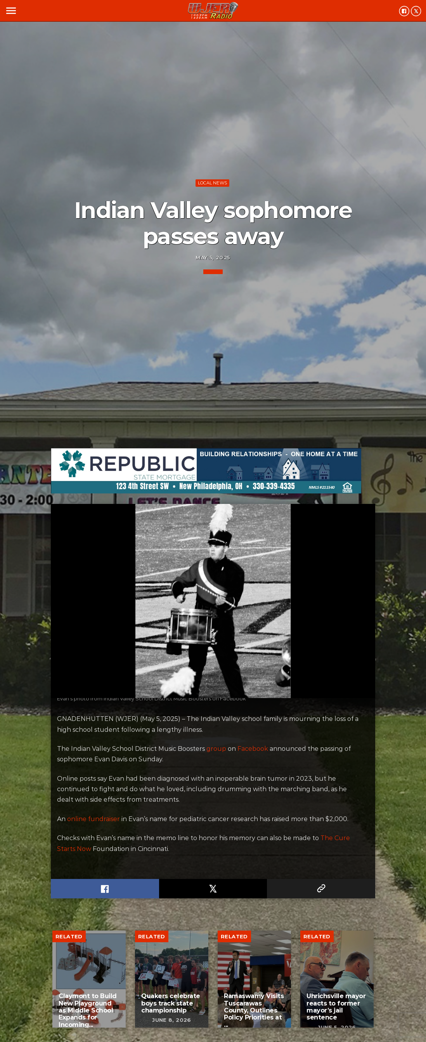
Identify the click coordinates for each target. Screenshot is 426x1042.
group (216, 748)
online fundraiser (93, 819)
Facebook (252, 748)
